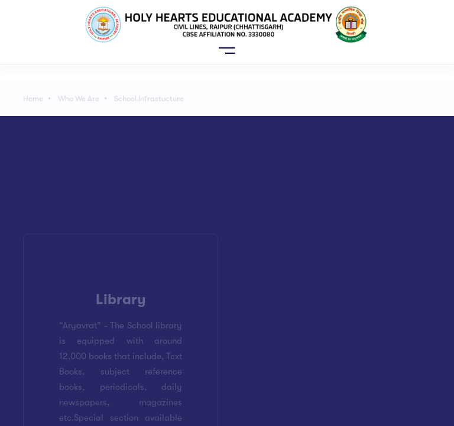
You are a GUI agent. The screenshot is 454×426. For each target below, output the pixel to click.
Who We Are (78, 98)
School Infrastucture (149, 98)
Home (33, 98)
